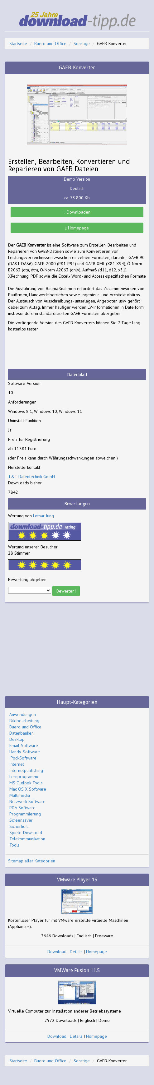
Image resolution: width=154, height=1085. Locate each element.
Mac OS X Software (27, 789)
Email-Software (23, 745)
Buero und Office (50, 43)
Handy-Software (24, 752)
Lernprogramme (24, 776)
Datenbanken (21, 733)
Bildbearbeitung (24, 720)
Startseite (18, 43)
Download (56, 951)
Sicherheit (18, 826)
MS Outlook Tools (26, 783)
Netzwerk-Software (27, 801)
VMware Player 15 (77, 880)
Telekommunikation (27, 839)
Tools (14, 845)
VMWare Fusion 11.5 (77, 970)
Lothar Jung (43, 516)
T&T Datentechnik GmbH (31, 476)
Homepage (77, 228)
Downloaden (77, 212)
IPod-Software (22, 758)
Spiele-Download (25, 832)
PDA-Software (22, 807)
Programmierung (25, 814)
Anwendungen (22, 714)
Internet (16, 764)
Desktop (17, 739)
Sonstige (82, 43)
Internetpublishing (26, 770)
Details (76, 951)
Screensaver (21, 820)
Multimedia (19, 795)
